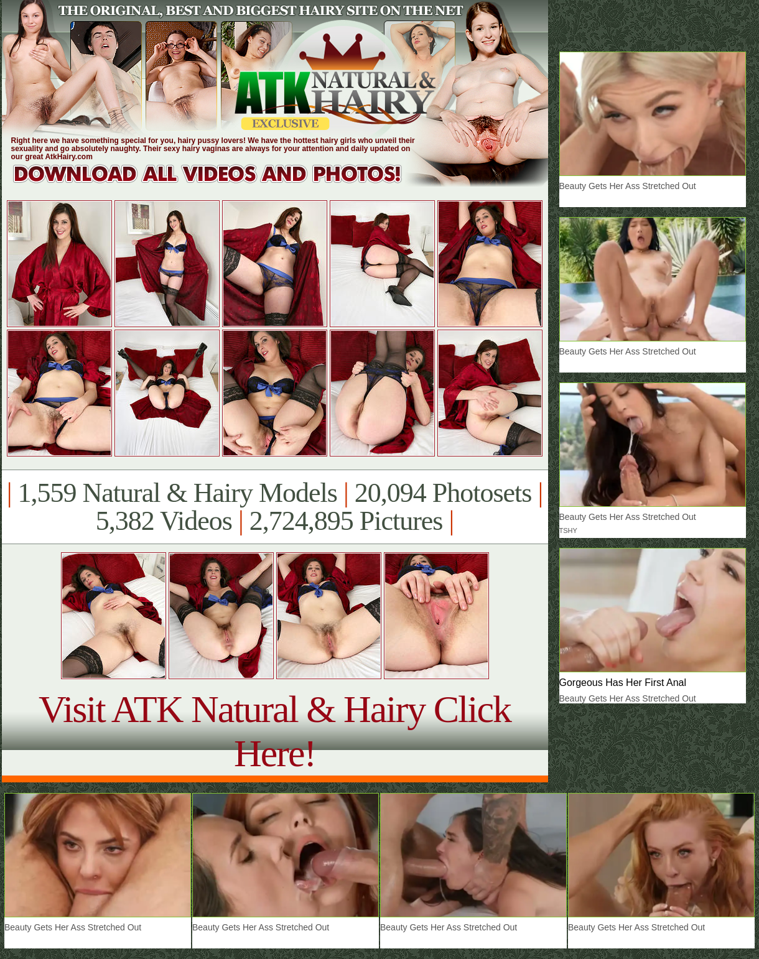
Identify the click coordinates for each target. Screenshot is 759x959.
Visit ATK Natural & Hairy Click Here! (275, 731)
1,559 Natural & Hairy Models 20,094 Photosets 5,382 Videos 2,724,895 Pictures (274, 507)
